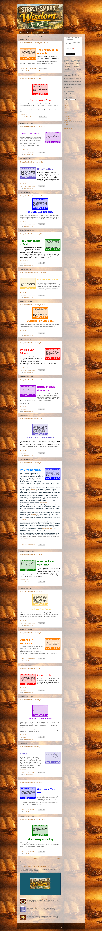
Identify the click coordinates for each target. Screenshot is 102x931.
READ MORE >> (24, 66)
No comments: (33, 68)
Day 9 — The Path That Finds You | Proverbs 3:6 (34, 866)
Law (25, 70)
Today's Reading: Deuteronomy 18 (31, 668)
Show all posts (48, 36)
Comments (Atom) (31, 861)
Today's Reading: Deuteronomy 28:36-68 (33, 272)
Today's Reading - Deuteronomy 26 (31, 380)
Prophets (66, 122)
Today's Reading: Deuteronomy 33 (31, 78)
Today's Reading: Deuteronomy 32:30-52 (33, 126)
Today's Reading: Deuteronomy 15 (31, 782)
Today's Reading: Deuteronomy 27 (31, 343)
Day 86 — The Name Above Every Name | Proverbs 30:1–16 (40, 899)
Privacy (28, 32)
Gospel (66, 105)
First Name (68, 43)
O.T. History (67, 116)
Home (21, 32)
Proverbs (66, 124)
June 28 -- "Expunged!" (32, 907)
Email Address (70, 48)
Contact (45, 32)
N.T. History (67, 112)
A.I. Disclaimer (37, 32)
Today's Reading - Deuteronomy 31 (31, 196)
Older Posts (57, 858)
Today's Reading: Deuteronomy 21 (31, 591)
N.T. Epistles (67, 111)
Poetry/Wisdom (37, 70)
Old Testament (29, 70)
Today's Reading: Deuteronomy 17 (31, 700)
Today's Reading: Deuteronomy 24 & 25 (32, 418)
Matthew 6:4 (27, 538)
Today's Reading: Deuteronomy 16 (31, 746)
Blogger (61, 927)
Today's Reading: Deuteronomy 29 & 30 (32, 234)
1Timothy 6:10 (34, 489)
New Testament (68, 114)
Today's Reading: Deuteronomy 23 (31, 463)
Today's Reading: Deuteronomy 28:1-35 (32, 305)
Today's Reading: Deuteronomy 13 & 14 (32, 819)
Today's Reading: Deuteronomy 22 (31, 554)
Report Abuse (68, 128)
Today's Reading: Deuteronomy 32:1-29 (32, 162)
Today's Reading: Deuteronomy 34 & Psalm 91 (35, 43)
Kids (65, 107)
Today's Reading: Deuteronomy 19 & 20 (32, 633)
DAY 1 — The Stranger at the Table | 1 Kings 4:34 (38, 915)
